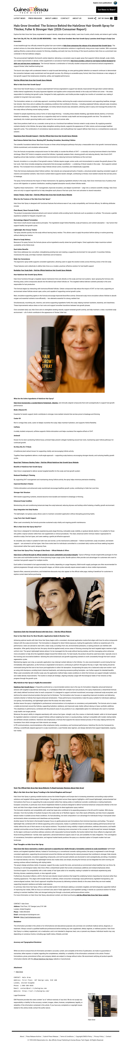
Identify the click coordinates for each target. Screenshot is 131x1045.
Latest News (19, 18)
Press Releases (35, 18)
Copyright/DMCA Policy (84, 1036)
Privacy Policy (99, 1036)
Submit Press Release (50, 1036)
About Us (77, 18)
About (22, 1036)
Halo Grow (19, 972)
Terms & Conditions (67, 1036)
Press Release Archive (33, 1036)
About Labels (51, 18)
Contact (65, 18)
